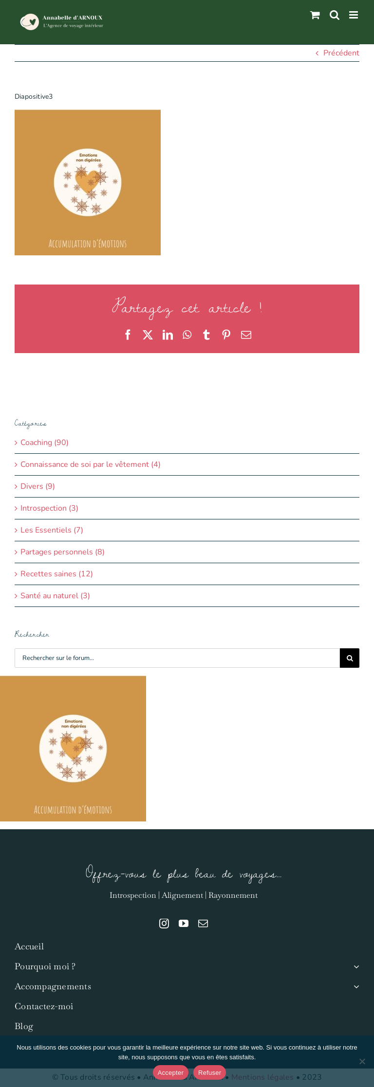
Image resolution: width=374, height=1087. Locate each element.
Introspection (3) (49, 508)
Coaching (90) (44, 442)
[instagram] (164, 923)
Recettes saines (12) (56, 574)
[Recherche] (349, 658)
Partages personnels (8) (62, 552)
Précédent (341, 53)
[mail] (203, 923)
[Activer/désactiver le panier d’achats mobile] (315, 15)
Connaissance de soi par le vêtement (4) (90, 464)
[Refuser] (362, 1061)
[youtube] (183, 923)
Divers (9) (37, 486)
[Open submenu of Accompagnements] (354, 986)
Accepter (171, 1072)
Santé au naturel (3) (55, 595)
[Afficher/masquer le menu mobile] (354, 15)
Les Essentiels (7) (51, 530)
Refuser (209, 1072)
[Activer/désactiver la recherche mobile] (334, 15)
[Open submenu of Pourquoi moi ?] (354, 966)
